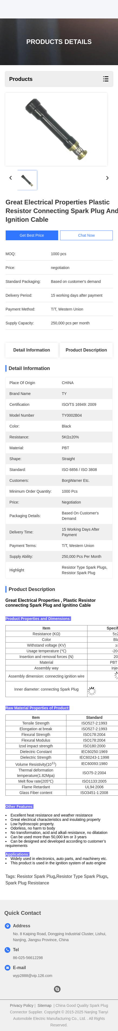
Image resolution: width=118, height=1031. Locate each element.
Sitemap (44, 1005)
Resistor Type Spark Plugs (81, 876)
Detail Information (31, 350)
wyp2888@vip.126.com (32, 975)
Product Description (86, 350)
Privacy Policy (21, 1005)
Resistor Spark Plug (36, 876)
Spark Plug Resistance (27, 883)
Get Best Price (35, 235)
